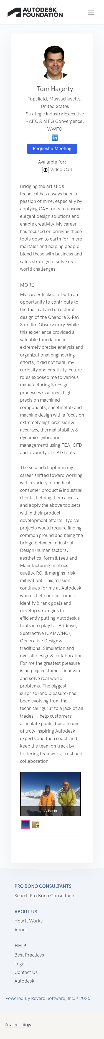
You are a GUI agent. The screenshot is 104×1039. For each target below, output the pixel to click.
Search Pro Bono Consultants (44, 895)
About (20, 929)
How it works (28, 921)
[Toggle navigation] (91, 12)
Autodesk (24, 981)
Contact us (26, 972)
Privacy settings (18, 1024)
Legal (20, 963)
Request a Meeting (52, 148)
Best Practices (29, 955)
